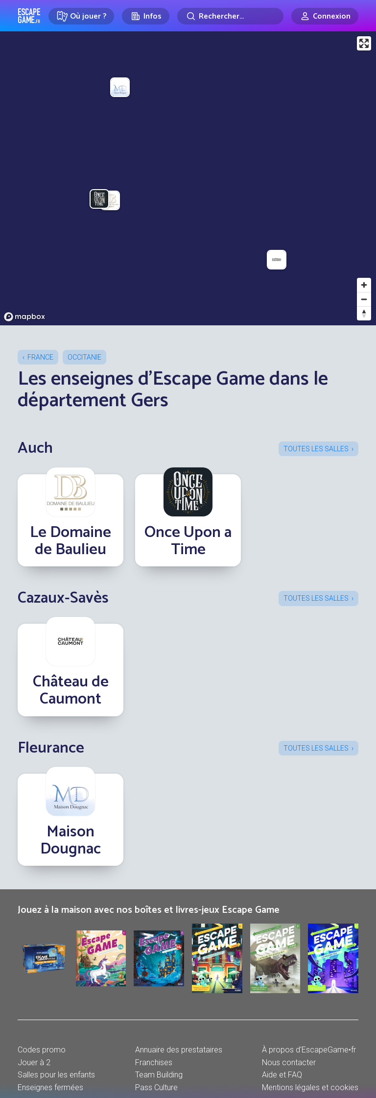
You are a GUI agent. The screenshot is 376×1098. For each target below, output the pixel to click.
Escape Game (29, 16)
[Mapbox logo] (24, 316)
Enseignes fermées (50, 1087)
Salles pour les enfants (56, 1074)
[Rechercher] (230, 16)
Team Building (159, 1074)
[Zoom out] (364, 299)
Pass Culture (156, 1087)
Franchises (153, 1062)
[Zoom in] (364, 285)
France (40, 357)
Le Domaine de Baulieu (70, 541)
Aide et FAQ (282, 1074)
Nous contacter (289, 1062)
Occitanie (84, 357)
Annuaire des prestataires (178, 1049)
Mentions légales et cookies (310, 1087)
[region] (188, 178)
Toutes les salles (316, 449)
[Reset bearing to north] (364, 313)
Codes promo (42, 1049)
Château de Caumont (71, 690)
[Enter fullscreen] (364, 43)
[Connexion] (324, 16)
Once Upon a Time (188, 541)
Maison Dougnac (70, 840)
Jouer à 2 (34, 1062)
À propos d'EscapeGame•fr (309, 1049)
